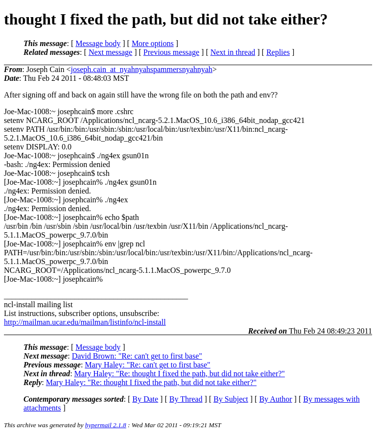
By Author (275, 399)
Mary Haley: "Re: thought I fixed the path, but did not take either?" (179, 373)
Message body (97, 43)
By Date (145, 399)
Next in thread (233, 52)
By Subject (230, 399)
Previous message (171, 52)
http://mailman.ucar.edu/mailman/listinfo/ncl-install (85, 322)
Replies (278, 52)
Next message (110, 52)
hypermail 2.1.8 (105, 425)
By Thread (186, 399)
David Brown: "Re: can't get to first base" (137, 356)
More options (153, 43)
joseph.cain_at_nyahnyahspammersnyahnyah (141, 69)
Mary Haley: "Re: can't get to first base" (147, 365)
